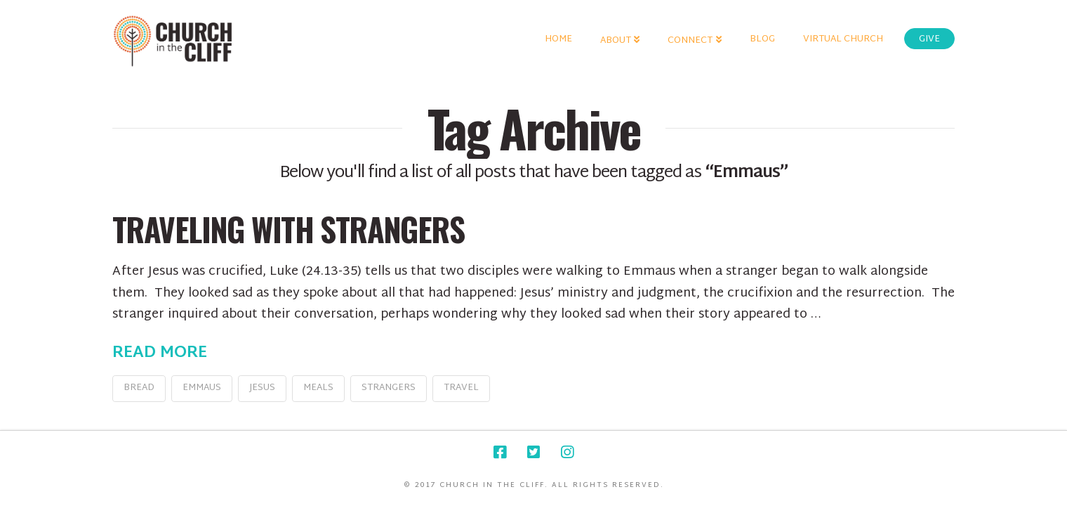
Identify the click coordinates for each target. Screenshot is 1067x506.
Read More (159, 353)
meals (318, 387)
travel (461, 387)
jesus (262, 387)
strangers (389, 387)
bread (139, 387)
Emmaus (202, 387)
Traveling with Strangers (288, 228)
